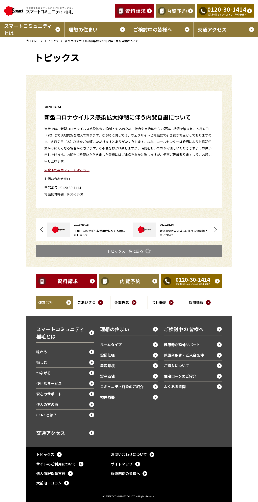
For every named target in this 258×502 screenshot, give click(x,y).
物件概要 (107, 397)
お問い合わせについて (129, 454)
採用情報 (196, 302)
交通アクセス (212, 29)
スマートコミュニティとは (28, 29)
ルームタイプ (111, 344)
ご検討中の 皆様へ (184, 329)
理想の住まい (83, 29)
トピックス (52, 41)
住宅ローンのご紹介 (180, 376)
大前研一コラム (48, 482)
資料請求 (135, 10)
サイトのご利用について (56, 463)
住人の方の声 (47, 404)
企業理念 (121, 302)
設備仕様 (107, 355)
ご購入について (176, 365)
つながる (43, 372)
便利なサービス (49, 383)
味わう (41, 351)
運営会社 (45, 302)
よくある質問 (175, 386)
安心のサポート (49, 393)
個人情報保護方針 (50, 473)
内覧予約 (176, 10)
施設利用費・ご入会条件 (184, 355)
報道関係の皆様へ (125, 473)
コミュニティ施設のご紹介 (122, 386)
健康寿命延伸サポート (182, 344)
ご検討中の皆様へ (152, 29)
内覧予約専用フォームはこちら (66, 169)
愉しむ (41, 362)
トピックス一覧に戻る (125, 251)
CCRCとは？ (46, 414)
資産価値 (107, 376)
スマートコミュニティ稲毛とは (60, 333)
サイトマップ (122, 463)
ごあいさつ (86, 302)
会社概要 (159, 302)
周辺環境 (107, 365)
